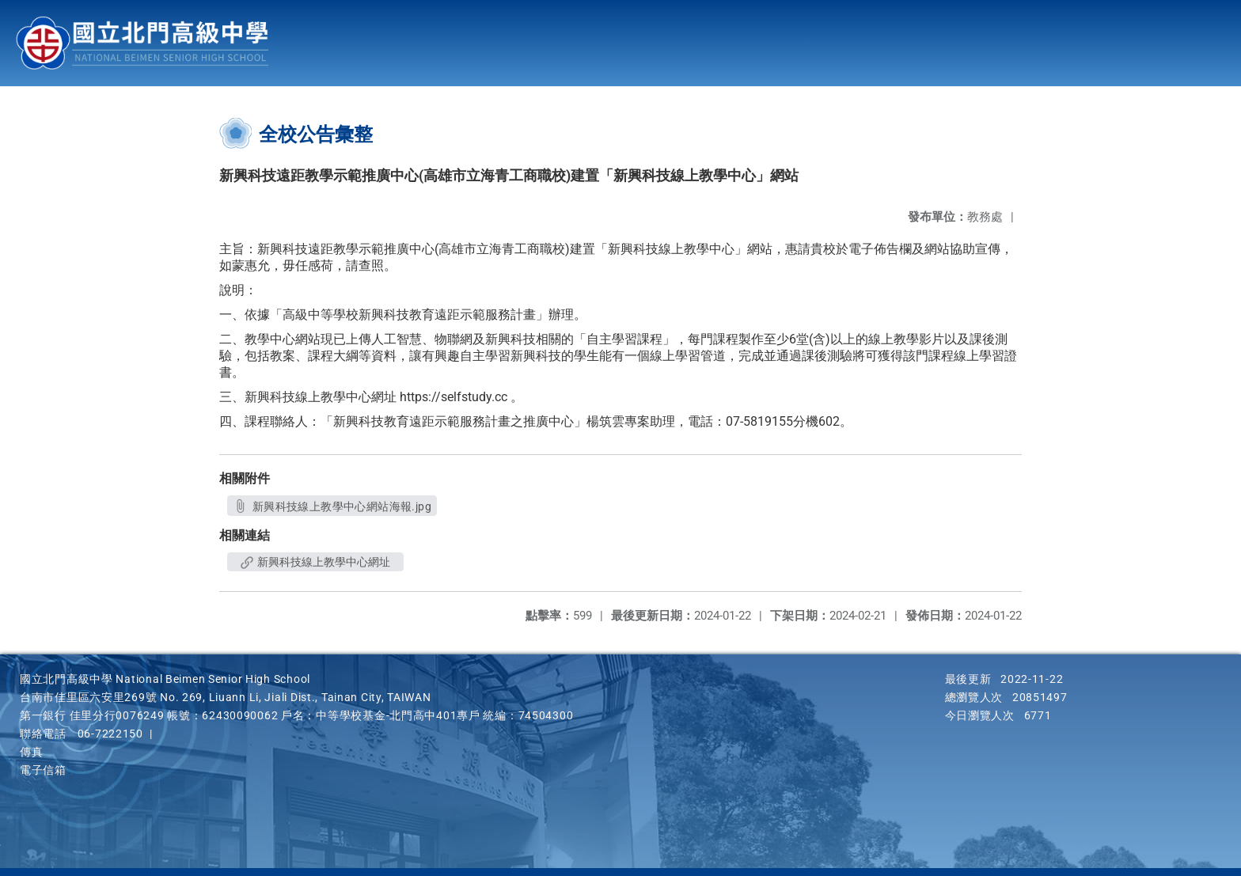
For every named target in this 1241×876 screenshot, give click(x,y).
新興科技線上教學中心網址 (315, 562)
